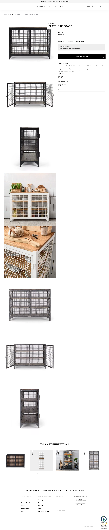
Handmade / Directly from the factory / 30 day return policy (55, 1)
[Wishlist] (101, 6)
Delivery (40, 500)
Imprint (23, 505)
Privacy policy (25, 508)
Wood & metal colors (44, 511)
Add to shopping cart (89, 57)
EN (89, 6)
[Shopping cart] (105, 6)
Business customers (44, 503)
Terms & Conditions (26, 503)
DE (87, 6)
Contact (40, 505)
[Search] (94, 6)
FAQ (39, 508)
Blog (22, 511)
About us (23, 500)
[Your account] (97, 6)
